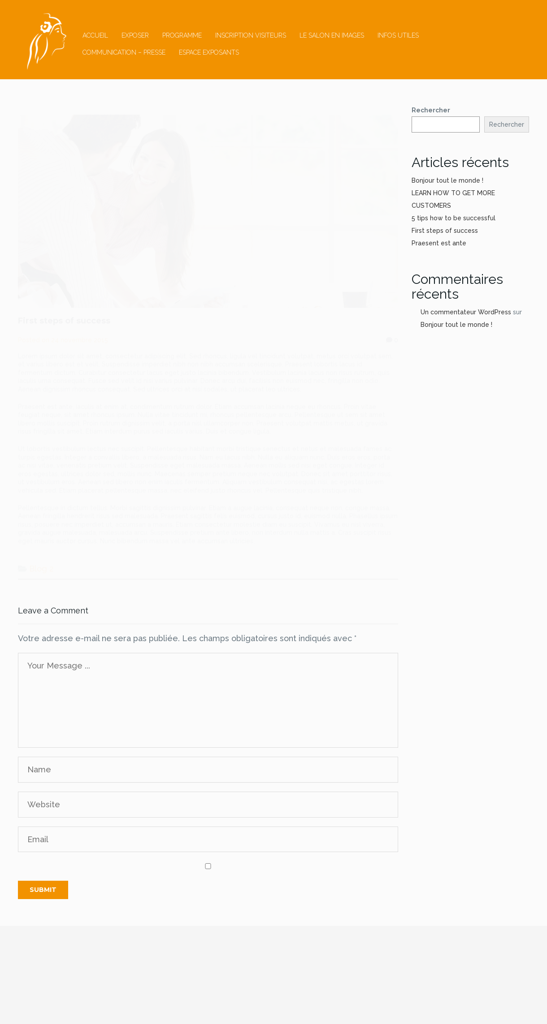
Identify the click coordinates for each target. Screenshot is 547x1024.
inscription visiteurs (250, 35)
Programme (182, 35)
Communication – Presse (123, 52)
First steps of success (445, 230)
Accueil (95, 35)
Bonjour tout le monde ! (447, 180)
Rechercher (431, 110)
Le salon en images (332, 35)
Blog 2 (41, 560)
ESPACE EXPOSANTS (209, 52)
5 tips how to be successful (453, 218)
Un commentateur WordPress (466, 312)
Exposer (135, 35)
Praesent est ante (439, 243)
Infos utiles (398, 35)
